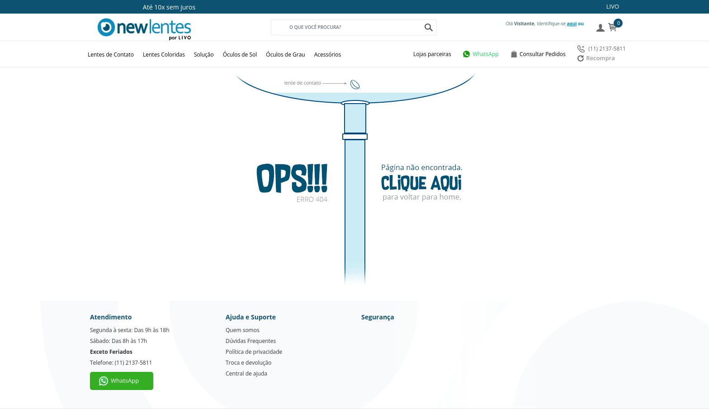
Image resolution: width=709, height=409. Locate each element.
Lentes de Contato (111, 54)
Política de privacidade (254, 352)
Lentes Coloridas (164, 54)
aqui (572, 23)
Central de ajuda (246, 373)
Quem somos (243, 330)
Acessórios (327, 54)
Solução (204, 54)
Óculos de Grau (285, 54)
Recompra (596, 58)
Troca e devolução (248, 362)
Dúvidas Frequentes (251, 341)
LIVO (612, 6)
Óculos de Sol (240, 54)
